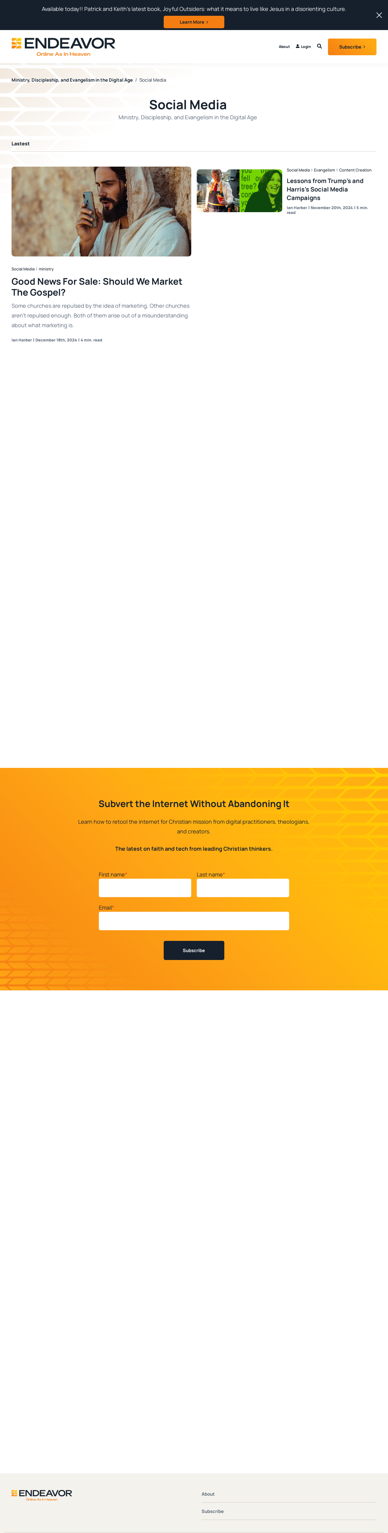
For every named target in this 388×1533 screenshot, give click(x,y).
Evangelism (324, 169)
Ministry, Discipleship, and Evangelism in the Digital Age (72, 79)
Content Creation (355, 169)
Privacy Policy (362, 1376)
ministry (46, 268)
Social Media (23, 268)
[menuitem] (303, 46)
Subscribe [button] (350, 47)
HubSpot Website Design (326, 1383)
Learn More (192, 22)
